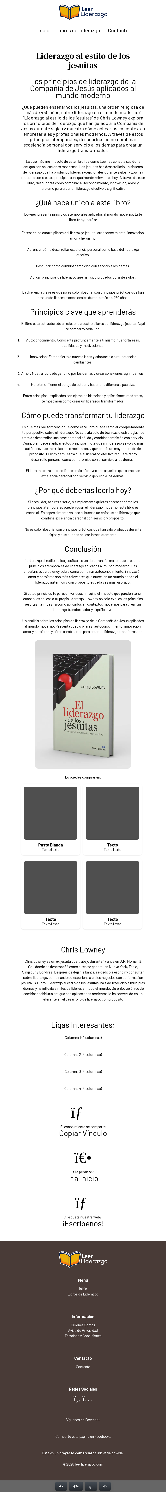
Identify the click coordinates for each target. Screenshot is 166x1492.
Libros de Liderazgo (78, 30)
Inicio (43, 30)
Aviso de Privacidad (83, 1330)
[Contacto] (91, 1486)
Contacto (118, 30)
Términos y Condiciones (83, 1336)
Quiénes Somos (83, 1325)
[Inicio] (61, 1486)
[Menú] (76, 1486)
